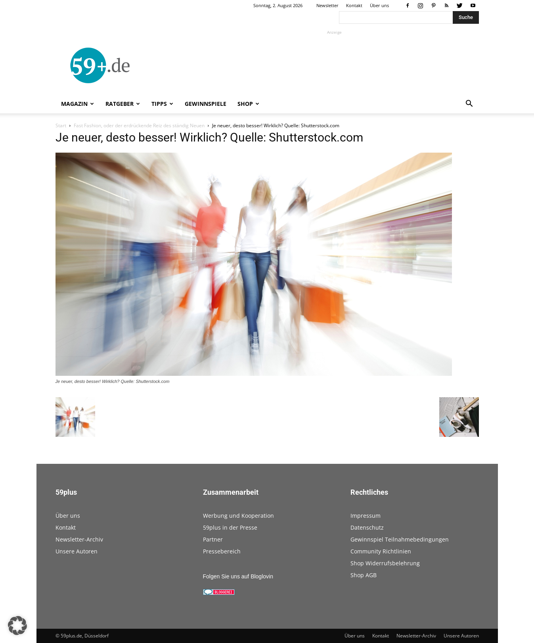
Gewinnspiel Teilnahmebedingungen (399, 539)
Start (61, 125)
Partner (213, 539)
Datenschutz (367, 527)
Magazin (77, 103)
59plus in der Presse (230, 527)
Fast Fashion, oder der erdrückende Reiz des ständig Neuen (139, 125)
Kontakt (354, 5)
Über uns (379, 5)
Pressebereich (222, 551)
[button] (469, 104)
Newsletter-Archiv (79, 539)
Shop (248, 103)
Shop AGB (363, 575)
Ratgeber (122, 103)
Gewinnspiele (205, 103)
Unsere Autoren (77, 551)
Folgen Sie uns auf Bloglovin (238, 576)
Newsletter (327, 5)
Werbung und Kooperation (238, 515)
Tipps (162, 103)
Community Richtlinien (380, 551)
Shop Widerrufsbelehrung (385, 563)
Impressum (365, 515)
